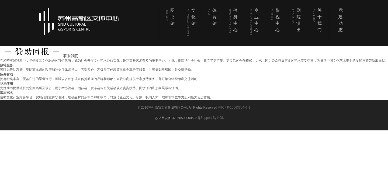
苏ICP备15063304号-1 (234, 107)
